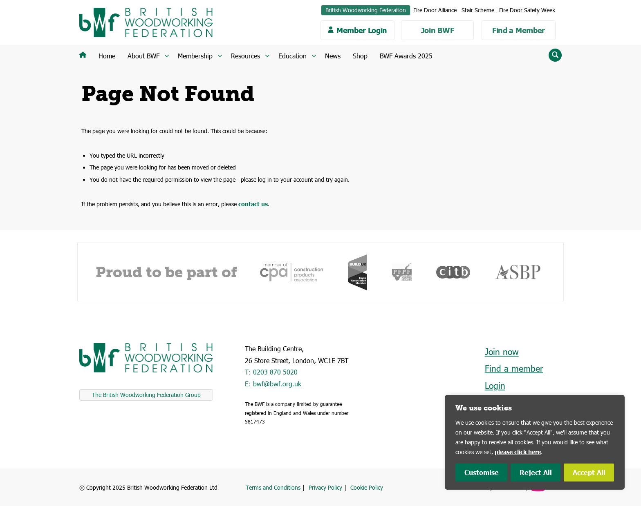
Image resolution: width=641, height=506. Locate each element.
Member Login (361, 30)
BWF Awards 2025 (406, 56)
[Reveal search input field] (555, 55)
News (333, 56)
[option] (291, 272)
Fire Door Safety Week (527, 10)
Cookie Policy (366, 487)
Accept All (589, 472)
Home (107, 56)
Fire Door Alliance (435, 10)
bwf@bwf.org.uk (277, 384)
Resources (245, 56)
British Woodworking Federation (365, 10)
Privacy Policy (325, 487)
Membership (195, 56)
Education (292, 56)
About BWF (143, 56)
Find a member (514, 368)
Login (495, 385)
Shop (360, 56)
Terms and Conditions (273, 487)
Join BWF (437, 30)
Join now (502, 351)
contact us (253, 204)
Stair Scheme (478, 10)
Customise (481, 472)
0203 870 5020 (275, 372)
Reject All (536, 472)
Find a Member (518, 30)
